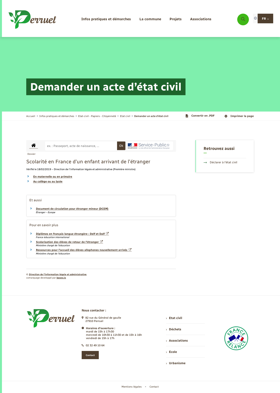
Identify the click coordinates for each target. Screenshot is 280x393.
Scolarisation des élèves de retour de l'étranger (69, 242)
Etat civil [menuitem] (174, 318)
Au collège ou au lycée (47, 181)
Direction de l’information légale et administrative (58, 274)
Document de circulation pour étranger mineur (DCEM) (72, 208)
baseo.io (61, 277)
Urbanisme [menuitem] (176, 363)
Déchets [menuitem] (173, 329)
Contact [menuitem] (154, 386)
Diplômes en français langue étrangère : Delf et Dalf (72, 234)
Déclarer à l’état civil (220, 162)
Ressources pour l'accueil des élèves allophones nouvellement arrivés (83, 250)
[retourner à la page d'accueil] (32, 19)
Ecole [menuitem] (171, 352)
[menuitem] (106, 19)
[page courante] (151, 116)
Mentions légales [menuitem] (132, 386)
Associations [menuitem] (177, 340)
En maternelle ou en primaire (52, 176)
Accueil (30, 116)
